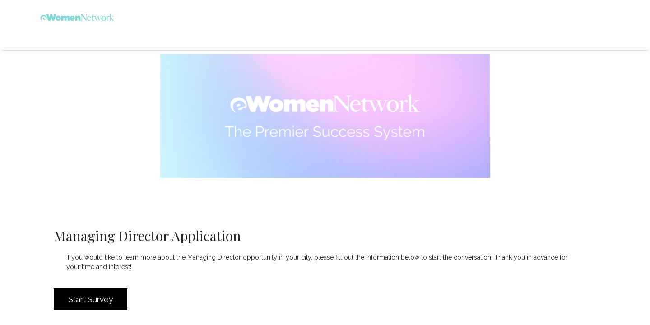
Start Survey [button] (90, 299)
